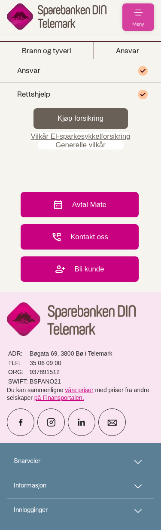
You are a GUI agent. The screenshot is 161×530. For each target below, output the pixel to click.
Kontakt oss (79, 237)
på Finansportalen (58, 397)
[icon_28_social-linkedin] (81, 422)
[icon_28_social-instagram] (51, 422)
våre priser (79, 390)
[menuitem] (56, 17)
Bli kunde (79, 269)
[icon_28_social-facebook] (20, 422)
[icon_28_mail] (112, 422)
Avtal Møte (79, 204)
